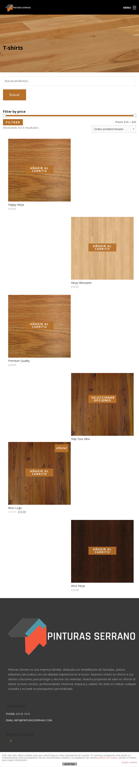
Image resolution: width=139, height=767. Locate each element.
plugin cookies (129, 762)
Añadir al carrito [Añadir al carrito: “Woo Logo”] (39, 472)
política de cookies (108, 757)
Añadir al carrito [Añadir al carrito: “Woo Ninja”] (102, 550)
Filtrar (13, 122)
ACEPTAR (69, 764)
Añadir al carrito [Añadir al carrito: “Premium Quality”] (39, 325)
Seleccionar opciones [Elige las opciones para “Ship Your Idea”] (103, 399)
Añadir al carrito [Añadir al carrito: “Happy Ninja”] (39, 169)
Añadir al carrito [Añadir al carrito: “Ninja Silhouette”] (102, 247)
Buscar (14, 95)
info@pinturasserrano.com (33, 720)
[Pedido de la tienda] (114, 129)
